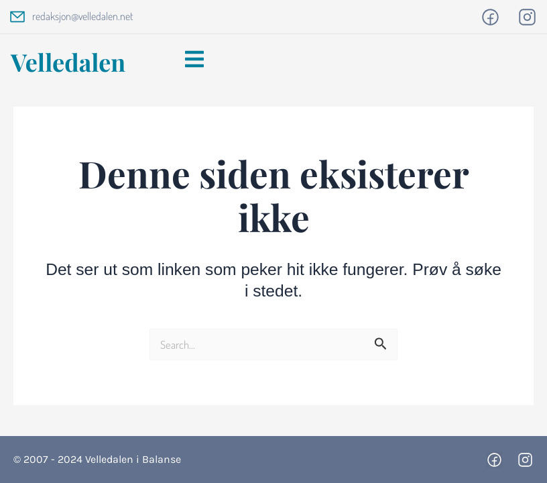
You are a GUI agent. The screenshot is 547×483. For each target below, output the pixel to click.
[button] (194, 60)
